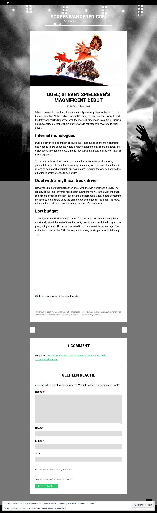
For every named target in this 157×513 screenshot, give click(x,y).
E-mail (39, 440)
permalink (96, 315)
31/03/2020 (72, 106)
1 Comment (85, 106)
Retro (68, 312)
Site (37, 453)
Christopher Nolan (93, 312)
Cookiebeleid (62, 508)
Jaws (107, 312)
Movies (62, 312)
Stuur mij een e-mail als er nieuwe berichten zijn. (54, 479)
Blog (56, 312)
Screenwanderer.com (78, 17)
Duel (102, 312)
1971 (82, 312)
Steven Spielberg (63, 315)
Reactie (40, 391)
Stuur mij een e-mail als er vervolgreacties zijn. (53, 470)
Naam (39, 428)
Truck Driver (75, 315)
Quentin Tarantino (48, 315)
